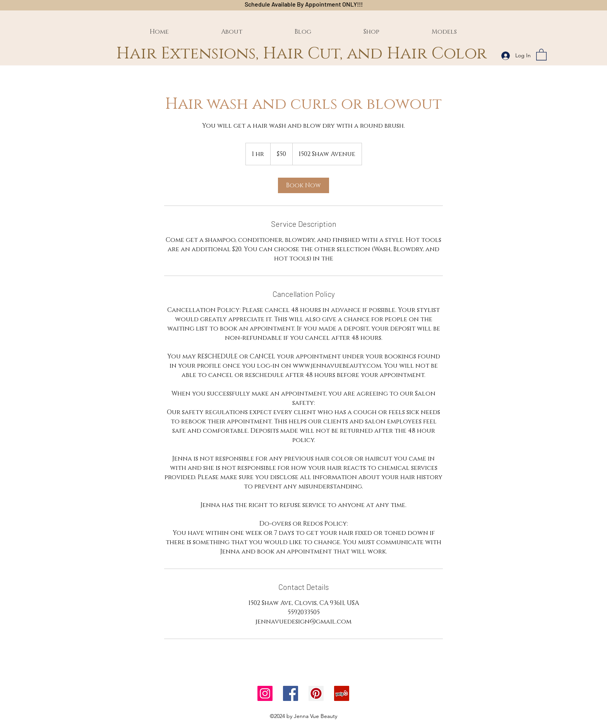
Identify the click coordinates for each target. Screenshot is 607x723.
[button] (541, 54)
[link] (303, 185)
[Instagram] (265, 693)
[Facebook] (290, 693)
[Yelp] (341, 693)
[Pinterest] (316, 693)
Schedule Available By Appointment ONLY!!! (304, 4)
